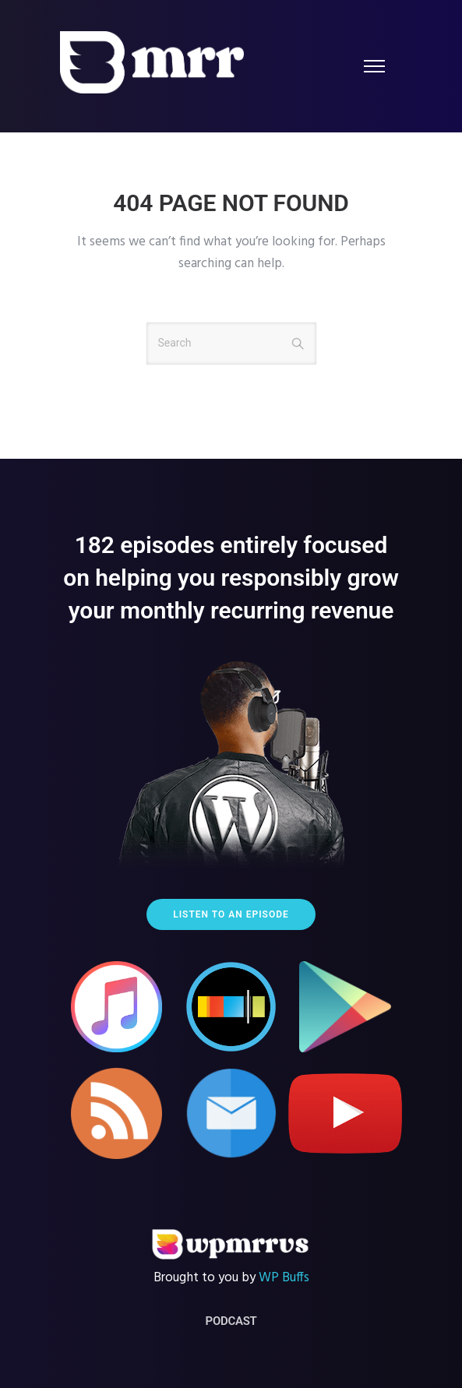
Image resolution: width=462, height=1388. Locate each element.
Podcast (231, 1321)
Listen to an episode (231, 914)
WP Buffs (284, 1277)
